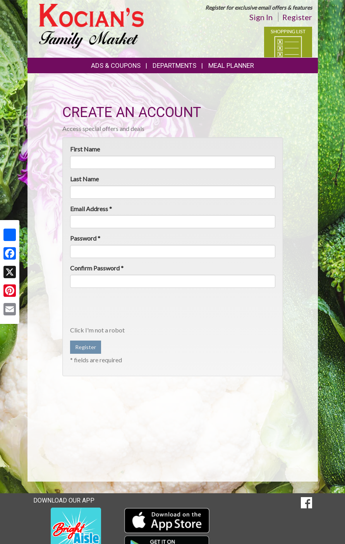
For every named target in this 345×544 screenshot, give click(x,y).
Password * (85, 238)
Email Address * (91, 208)
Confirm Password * (97, 268)
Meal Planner (231, 65)
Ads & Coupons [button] (116, 65)
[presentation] (129, 309)
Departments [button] (174, 65)
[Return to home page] (91, 25)
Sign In (261, 17)
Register (297, 17)
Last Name (84, 178)
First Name (85, 149)
